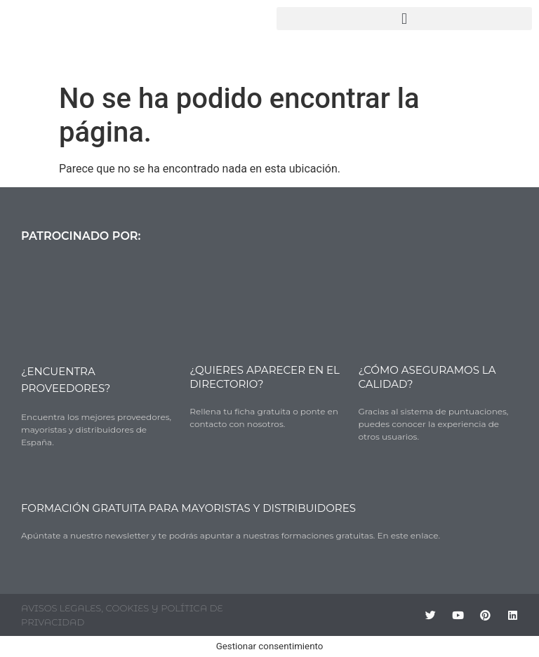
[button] (404, 18)
